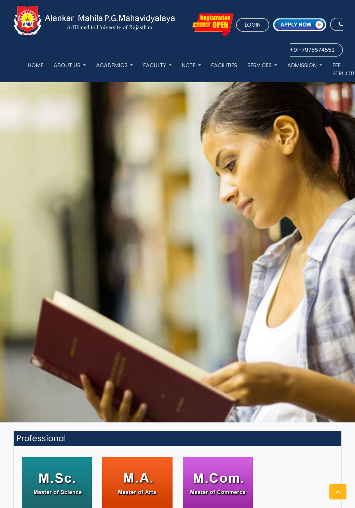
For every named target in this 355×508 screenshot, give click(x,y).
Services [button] (260, 65)
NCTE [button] (189, 65)
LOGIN (253, 25)
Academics (112, 65)
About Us (68, 65)
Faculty (155, 65)
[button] (337, 491)
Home (35, 65)
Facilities (224, 65)
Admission (302, 65)
